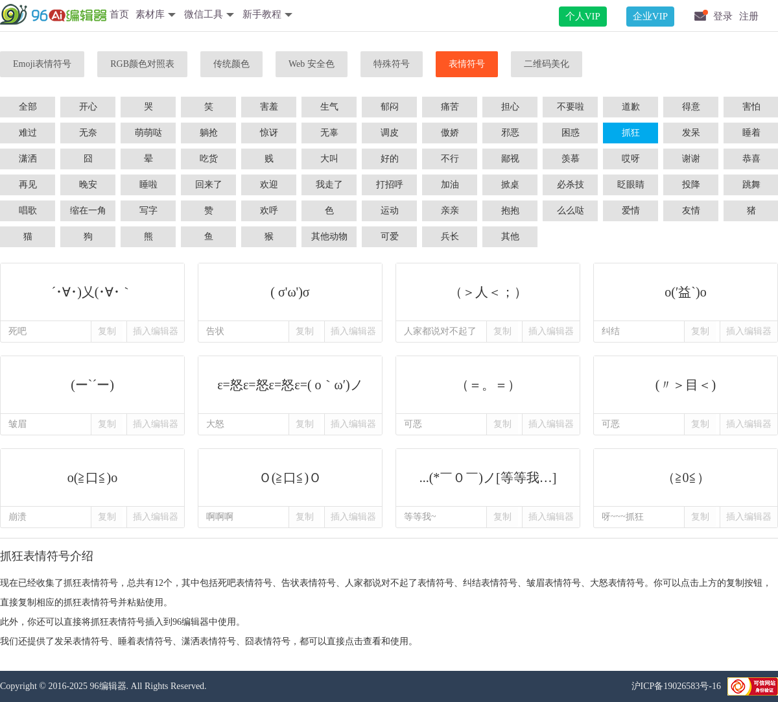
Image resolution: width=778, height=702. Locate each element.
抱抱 (510, 210)
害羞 (269, 107)
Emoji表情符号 (42, 64)
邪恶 (510, 133)
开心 (88, 107)
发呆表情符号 (81, 641)
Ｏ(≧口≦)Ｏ (290, 477)
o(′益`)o (685, 292)
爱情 (631, 210)
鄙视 (510, 158)
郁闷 (390, 107)
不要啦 (570, 107)
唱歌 (28, 210)
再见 (28, 184)
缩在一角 (88, 210)
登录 (723, 16)
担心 (510, 107)
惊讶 (269, 133)
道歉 (631, 107)
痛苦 (450, 107)
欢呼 (269, 210)
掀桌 (510, 184)
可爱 (390, 236)
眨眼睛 (630, 184)
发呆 (691, 133)
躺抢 (209, 133)
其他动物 (329, 236)
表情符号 (467, 64)
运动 (390, 210)
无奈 (88, 133)
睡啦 (148, 184)
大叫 (329, 158)
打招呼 (389, 184)
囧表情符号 (267, 641)
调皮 (390, 133)
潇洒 (28, 158)
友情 (691, 210)
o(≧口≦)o (92, 477)
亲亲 (450, 210)
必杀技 (570, 184)
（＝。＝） (488, 384)
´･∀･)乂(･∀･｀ (92, 292)
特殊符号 (391, 64)
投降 (691, 184)
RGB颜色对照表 (142, 64)
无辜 (329, 133)
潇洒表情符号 (209, 641)
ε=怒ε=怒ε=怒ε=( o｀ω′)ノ (290, 384)
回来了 (208, 184)
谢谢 (691, 158)
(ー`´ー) (92, 384)
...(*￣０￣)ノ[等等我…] (488, 477)
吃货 (209, 158)
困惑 (570, 133)
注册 (749, 16)
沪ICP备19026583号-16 (676, 686)
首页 (119, 14)
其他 (510, 236)
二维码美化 (546, 64)
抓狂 (631, 133)
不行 (450, 158)
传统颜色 (231, 64)
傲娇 (450, 133)
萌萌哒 (148, 133)
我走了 (329, 184)
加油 (450, 184)
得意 (691, 107)
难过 (28, 133)
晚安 (88, 184)
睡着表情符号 (145, 641)
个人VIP (582, 16)
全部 (28, 107)
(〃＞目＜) (685, 384)
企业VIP (650, 16)
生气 (329, 107)
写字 (148, 210)
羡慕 (570, 158)
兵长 (450, 236)
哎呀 (631, 158)
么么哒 (570, 210)
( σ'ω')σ (290, 292)
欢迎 (269, 184)
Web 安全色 (312, 64)
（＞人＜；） (488, 292)
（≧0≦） (685, 477)
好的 (390, 158)
